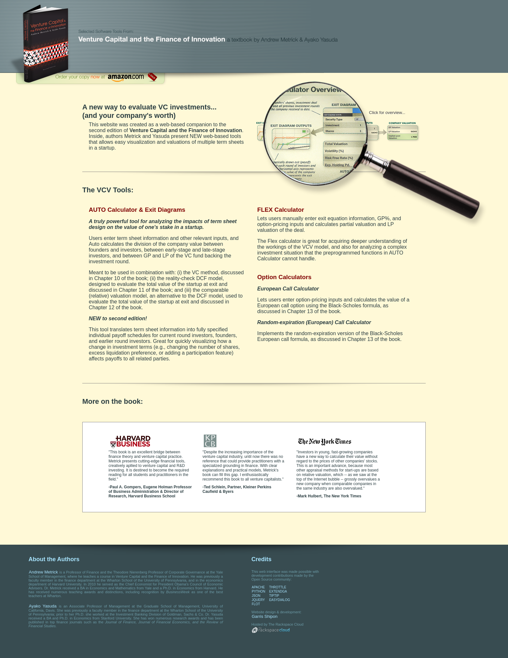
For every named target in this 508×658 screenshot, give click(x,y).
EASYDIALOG (279, 600)
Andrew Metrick (43, 572)
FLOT (256, 604)
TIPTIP (274, 595)
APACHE (258, 587)
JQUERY (258, 600)
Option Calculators (284, 277)
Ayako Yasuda (43, 606)
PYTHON (258, 591)
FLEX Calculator (280, 209)
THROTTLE (277, 587)
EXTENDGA (278, 591)
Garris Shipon (264, 616)
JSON (256, 595)
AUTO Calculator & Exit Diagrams (137, 209)
